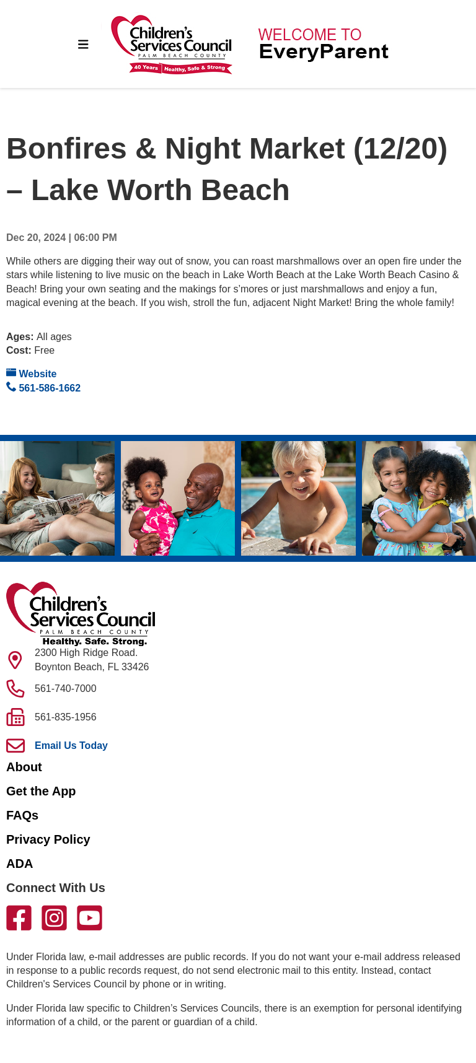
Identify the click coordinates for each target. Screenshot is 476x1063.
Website (31, 373)
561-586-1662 (43, 387)
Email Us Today (71, 745)
